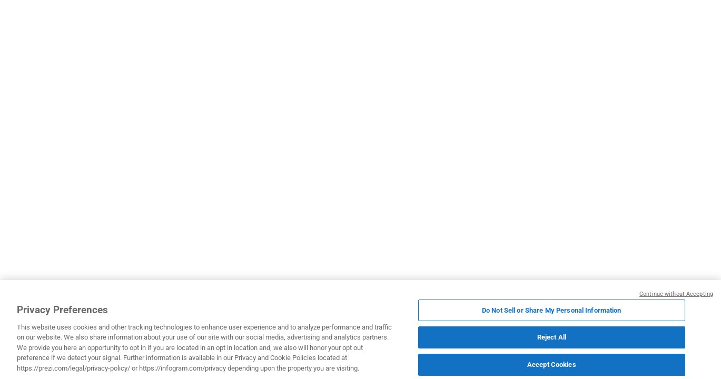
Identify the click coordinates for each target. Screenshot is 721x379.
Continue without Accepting (676, 295)
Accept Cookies (551, 365)
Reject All (551, 338)
